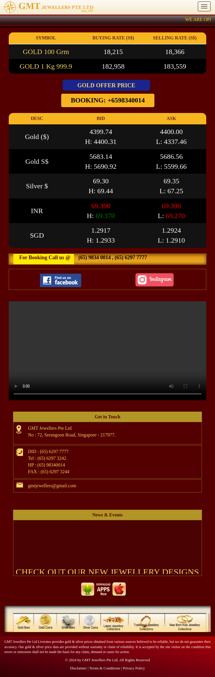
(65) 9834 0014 (94, 257)
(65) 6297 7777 (130, 257)
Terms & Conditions (104, 668)
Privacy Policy (134, 668)
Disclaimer (78, 668)
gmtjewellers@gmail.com (52, 485)
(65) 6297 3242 (52, 458)
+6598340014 (126, 100)
